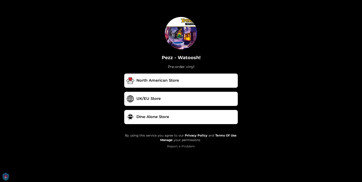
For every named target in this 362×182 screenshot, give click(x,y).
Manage (166, 140)
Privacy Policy (196, 135)
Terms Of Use (226, 135)
